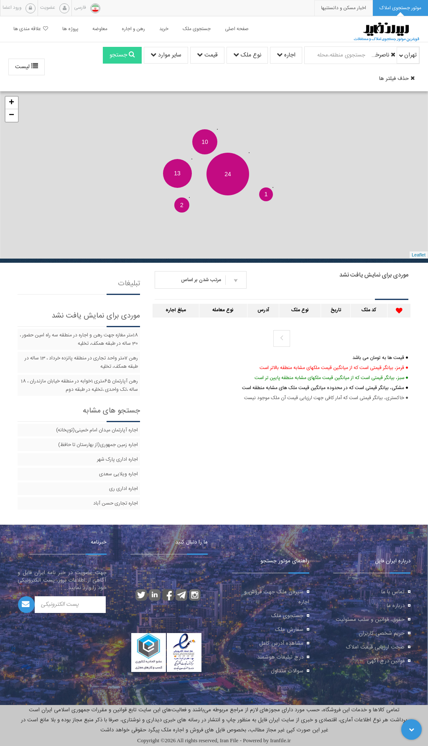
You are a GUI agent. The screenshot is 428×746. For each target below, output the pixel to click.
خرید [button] (163, 29)
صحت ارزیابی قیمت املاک (375, 647)
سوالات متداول (287, 671)
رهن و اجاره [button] (133, 29)
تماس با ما (393, 592)
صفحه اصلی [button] (237, 29)
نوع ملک (247, 55)
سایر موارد (165, 55)
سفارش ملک (289, 629)
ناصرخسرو (381, 55)
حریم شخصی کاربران (382, 633)
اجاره (286, 55)
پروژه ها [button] (70, 29)
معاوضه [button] (99, 29)
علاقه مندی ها (30, 29)
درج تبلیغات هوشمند (280, 657)
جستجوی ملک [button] (197, 29)
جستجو (122, 55)
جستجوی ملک (287, 615)
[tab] (400, 8)
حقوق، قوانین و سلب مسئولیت (370, 619)
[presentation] (343, 8)
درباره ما (396, 605)
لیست (26, 67)
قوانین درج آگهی (386, 661)
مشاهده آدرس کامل (281, 643)
